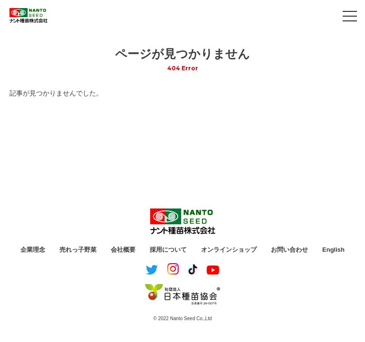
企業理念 (32, 249)
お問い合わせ (289, 249)
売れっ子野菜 (77, 249)
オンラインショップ (229, 249)
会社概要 (123, 249)
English (333, 249)
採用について (168, 249)
